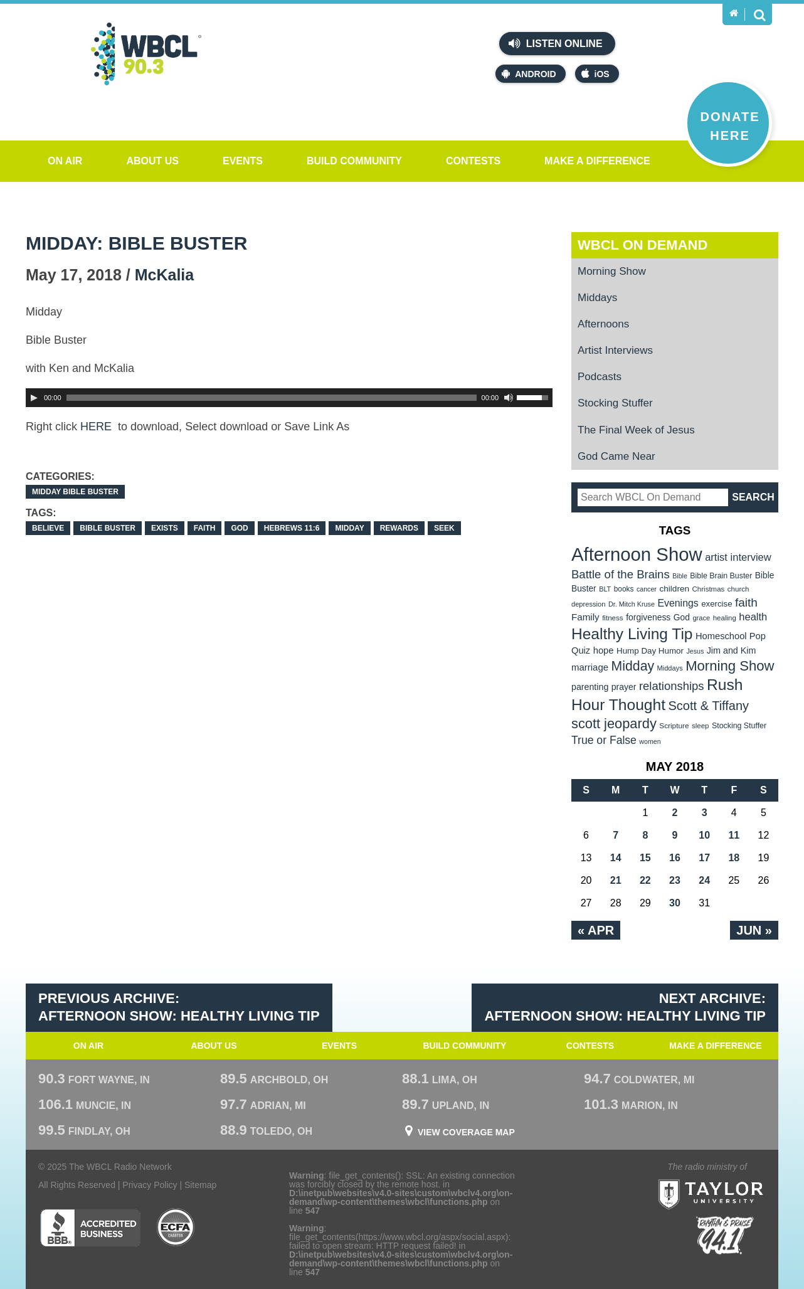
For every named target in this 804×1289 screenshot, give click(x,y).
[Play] (34, 398)
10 (704, 835)
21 (616, 880)
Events (243, 161)
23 (674, 880)
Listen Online (555, 43)
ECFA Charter (176, 1227)
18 (733, 857)
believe (48, 528)
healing (724, 618)
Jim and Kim (731, 650)
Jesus (695, 651)
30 (674, 903)
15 (645, 857)
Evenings (677, 603)
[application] (289, 397)
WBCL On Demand (642, 245)
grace (701, 618)
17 (704, 857)
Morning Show (612, 271)
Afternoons (603, 324)
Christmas (708, 589)
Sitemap (200, 1185)
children (674, 588)
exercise (716, 603)
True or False (604, 740)
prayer (624, 687)
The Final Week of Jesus (636, 430)
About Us (152, 161)
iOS (595, 73)
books (624, 589)
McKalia (164, 275)
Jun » (754, 930)
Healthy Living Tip (632, 633)
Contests (473, 161)
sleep (700, 725)
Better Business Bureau (90, 1227)
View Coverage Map (466, 1132)
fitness (612, 617)
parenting (589, 687)
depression (588, 604)
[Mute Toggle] (509, 398)
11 (733, 835)
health (753, 617)
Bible (679, 576)
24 (704, 880)
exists (164, 528)
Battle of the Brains (620, 574)
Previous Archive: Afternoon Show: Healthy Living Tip (179, 1007)
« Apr (596, 930)
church (738, 589)
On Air (65, 161)
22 (645, 880)
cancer (647, 589)
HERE (97, 426)
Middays (597, 298)
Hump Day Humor (650, 650)
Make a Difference (597, 161)
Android (529, 73)
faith (205, 528)
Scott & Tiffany (709, 706)
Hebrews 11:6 (292, 528)
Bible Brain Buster (721, 575)
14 (616, 857)
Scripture (674, 725)
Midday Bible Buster (75, 491)
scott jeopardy (614, 723)
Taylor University (733, 1179)
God (239, 528)
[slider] (271, 398)
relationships (671, 685)
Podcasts (600, 377)
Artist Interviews (615, 350)
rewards (399, 528)
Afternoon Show (636, 554)
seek (444, 528)
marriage (589, 667)
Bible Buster (107, 528)
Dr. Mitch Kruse (631, 604)
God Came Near (616, 456)
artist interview (738, 557)
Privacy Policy (149, 1185)
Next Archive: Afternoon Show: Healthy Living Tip (625, 1007)
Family (585, 617)
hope (603, 650)
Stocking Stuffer (615, 403)
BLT (605, 589)
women (649, 741)
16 (674, 857)
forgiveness (648, 617)
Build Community (354, 161)
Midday (349, 528)
